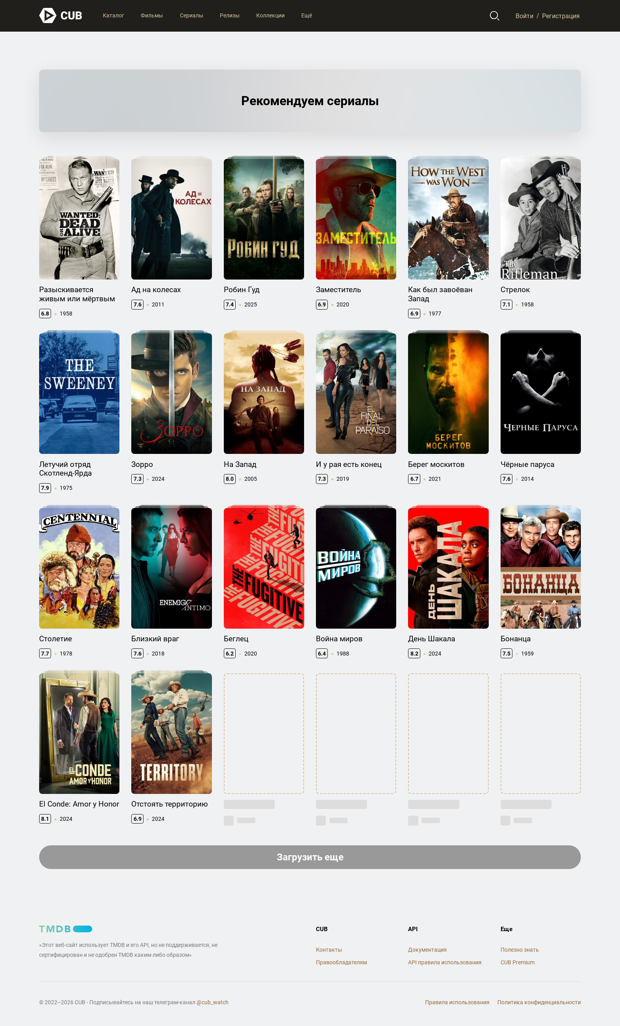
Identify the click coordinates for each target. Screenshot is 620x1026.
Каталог (113, 15)
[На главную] (61, 15)
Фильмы (152, 15)
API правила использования (445, 962)
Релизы (230, 15)
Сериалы (191, 15)
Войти (524, 15)
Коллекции (270, 15)
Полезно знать (520, 950)
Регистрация (561, 15)
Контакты (329, 950)
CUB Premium (518, 962)
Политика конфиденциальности (539, 1002)
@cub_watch (213, 1002)
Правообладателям (341, 962)
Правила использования (457, 1002)
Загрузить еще (310, 857)
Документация (427, 950)
